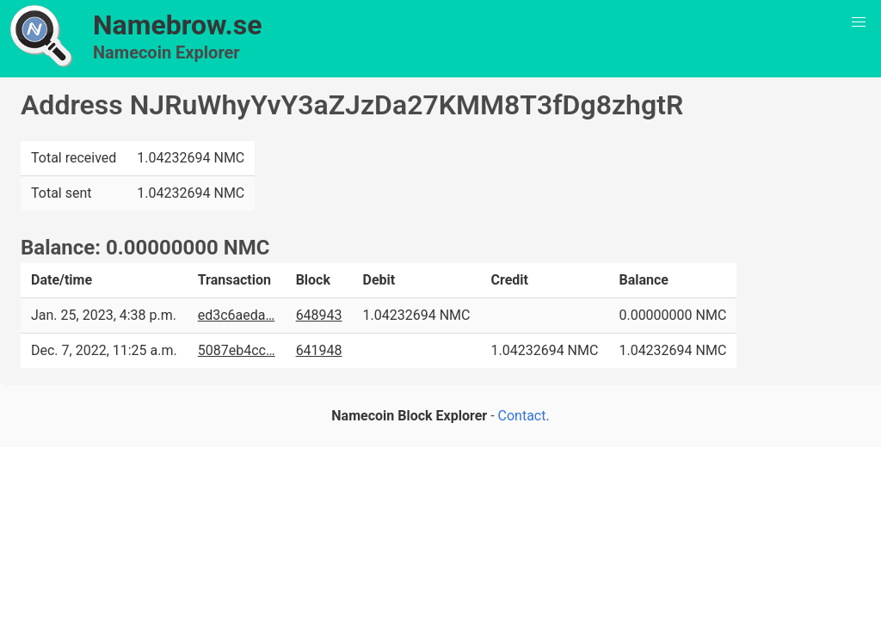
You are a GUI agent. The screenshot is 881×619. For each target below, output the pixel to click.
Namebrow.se (177, 25)
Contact (522, 416)
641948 (319, 350)
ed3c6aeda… (236, 315)
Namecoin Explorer (166, 52)
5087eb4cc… (236, 350)
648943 (319, 315)
